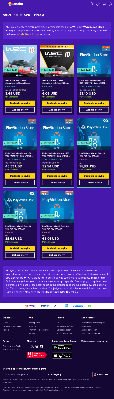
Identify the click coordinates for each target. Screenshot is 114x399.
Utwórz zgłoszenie (65, 330)
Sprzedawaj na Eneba (12, 346)
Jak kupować (34, 323)
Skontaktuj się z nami (12, 326)
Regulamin (7, 390)
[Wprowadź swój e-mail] (25, 374)
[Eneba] (15, 4)
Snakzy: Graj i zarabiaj (90, 333)
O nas (5, 323)
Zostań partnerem (89, 330)
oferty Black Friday (28, 34)
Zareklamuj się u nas (11, 350)
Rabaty (32, 333)
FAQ (59, 323)
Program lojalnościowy (39, 330)
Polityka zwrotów (64, 333)
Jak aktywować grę (65, 326)
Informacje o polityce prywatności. (28, 390)
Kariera (6, 330)
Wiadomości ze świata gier (93, 323)
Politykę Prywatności (63, 379)
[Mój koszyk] (104, 4)
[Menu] (4, 4)
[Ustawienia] (101, 374)
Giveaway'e (86, 326)
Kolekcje (32, 326)
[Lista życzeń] (97, 4)
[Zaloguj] (110, 4)
